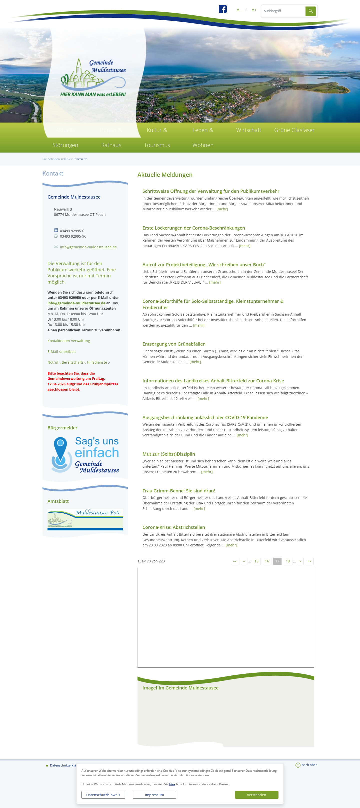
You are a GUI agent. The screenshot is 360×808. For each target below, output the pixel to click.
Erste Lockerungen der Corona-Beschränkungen (193, 228)
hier (172, 784)
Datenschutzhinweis (103, 794)
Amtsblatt (58, 501)
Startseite (80, 159)
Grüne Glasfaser (294, 130)
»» (309, 561)
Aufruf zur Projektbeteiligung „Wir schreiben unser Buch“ (204, 265)
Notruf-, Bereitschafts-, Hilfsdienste (77, 362)
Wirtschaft (248, 130)
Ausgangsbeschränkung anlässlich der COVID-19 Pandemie (205, 417)
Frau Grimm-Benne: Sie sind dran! (178, 491)
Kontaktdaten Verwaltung (69, 340)
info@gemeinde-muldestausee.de (88, 247)
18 (288, 561)
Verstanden (256, 794)
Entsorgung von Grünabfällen (174, 344)
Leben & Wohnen (203, 137)
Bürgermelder (63, 428)
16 (267, 561)
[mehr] (222, 209)
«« (235, 561)
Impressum (154, 794)
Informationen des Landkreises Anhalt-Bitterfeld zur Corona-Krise (213, 381)
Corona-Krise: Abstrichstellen (173, 527)
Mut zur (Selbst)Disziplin (168, 454)
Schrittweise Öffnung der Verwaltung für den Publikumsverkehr (211, 191)
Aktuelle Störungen (65, 137)
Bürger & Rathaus (111, 137)
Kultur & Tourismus (157, 137)
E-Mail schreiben (62, 351)
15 (256, 561)
